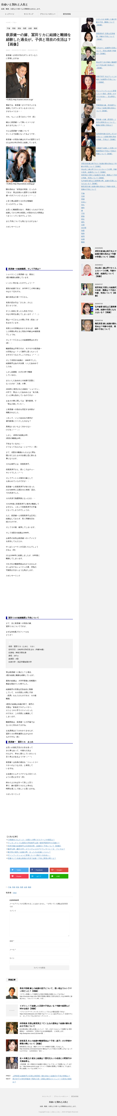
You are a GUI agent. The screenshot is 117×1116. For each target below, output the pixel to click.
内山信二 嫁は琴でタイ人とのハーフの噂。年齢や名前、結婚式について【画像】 (105, 272)
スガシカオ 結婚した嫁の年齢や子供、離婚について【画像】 (106, 22)
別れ (83, 205)
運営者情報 (67, 14)
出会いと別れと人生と (14, 4)
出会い (83, 202)
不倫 (9, 887)
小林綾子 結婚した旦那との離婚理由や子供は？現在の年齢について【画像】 (106, 151)
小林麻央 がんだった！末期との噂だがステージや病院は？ (31, 840)
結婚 (25, 887)
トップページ (9, 14)
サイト (12, 958)
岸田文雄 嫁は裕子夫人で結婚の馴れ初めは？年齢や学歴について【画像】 (105, 254)
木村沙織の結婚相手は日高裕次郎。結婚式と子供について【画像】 (34, 846)
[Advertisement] (24, 249)
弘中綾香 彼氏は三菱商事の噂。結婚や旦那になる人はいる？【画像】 (105, 309)
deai (14, 893)
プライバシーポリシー (47, 14)
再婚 (13, 887)
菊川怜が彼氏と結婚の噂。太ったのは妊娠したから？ (29, 852)
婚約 (83, 208)
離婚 (29, 887)
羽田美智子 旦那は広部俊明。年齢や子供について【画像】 (105, 36)
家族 (17, 887)
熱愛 (21, 887)
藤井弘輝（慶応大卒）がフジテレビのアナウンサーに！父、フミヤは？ (36, 849)
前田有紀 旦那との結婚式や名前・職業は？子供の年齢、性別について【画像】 (105, 291)
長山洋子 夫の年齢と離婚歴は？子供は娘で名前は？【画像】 (106, 65)
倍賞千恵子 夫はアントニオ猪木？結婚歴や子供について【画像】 (106, 79)
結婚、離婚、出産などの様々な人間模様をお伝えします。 (58, 1106)
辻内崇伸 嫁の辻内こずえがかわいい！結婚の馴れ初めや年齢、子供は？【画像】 (106, 136)
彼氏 (83, 222)
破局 (83, 236)
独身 (83, 233)
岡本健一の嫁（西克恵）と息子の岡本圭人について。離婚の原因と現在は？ (106, 122)
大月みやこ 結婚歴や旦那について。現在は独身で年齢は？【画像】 (106, 51)
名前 (12, 941)
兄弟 (83, 196)
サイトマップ (28, 14)
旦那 (83, 225)
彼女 (83, 219)
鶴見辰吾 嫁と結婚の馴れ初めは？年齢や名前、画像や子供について (105, 326)
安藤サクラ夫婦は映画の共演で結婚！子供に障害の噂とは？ (32, 858)
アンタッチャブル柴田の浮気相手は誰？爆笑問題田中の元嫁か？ (34, 843)
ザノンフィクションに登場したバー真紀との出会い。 (29, 855)
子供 (83, 213)
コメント (13, 911)
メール (13, 950)
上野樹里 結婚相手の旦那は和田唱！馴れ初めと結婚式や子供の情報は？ (41, 1076)
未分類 (83, 228)
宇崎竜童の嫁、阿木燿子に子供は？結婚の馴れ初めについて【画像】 (106, 108)
